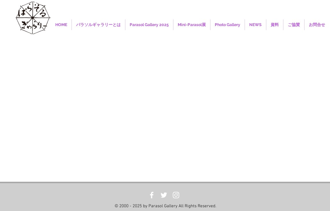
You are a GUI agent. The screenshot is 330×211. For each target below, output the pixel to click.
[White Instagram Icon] (176, 195)
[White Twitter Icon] (164, 195)
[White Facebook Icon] (151, 195)
